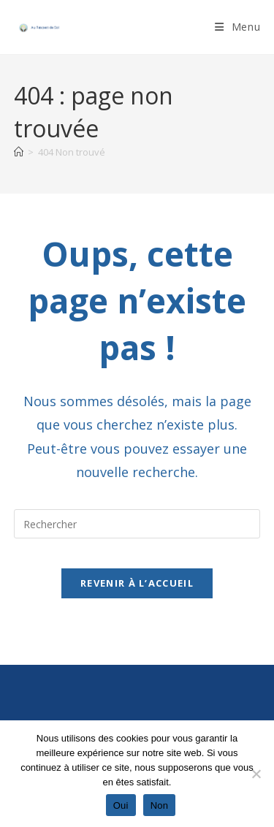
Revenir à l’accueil (137, 583)
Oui (121, 805)
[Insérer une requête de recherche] (137, 523)
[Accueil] (18, 152)
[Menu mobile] (238, 27)
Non (160, 805)
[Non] (255, 773)
